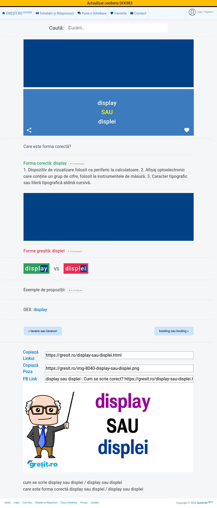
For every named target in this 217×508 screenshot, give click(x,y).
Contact (138, 13)
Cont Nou (27, 502)
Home (7, 502)
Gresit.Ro (205, 502)
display (40, 309)
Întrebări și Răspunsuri (55, 13)
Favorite (118, 13)
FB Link (30, 378)
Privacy (83, 502)
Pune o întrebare (92, 13)
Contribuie (76, 290)
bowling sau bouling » (174, 331)
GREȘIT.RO (17, 13)
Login (16, 502)
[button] (201, 12)
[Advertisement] (109, 63)
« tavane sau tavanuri (42, 331)
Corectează (78, 163)
